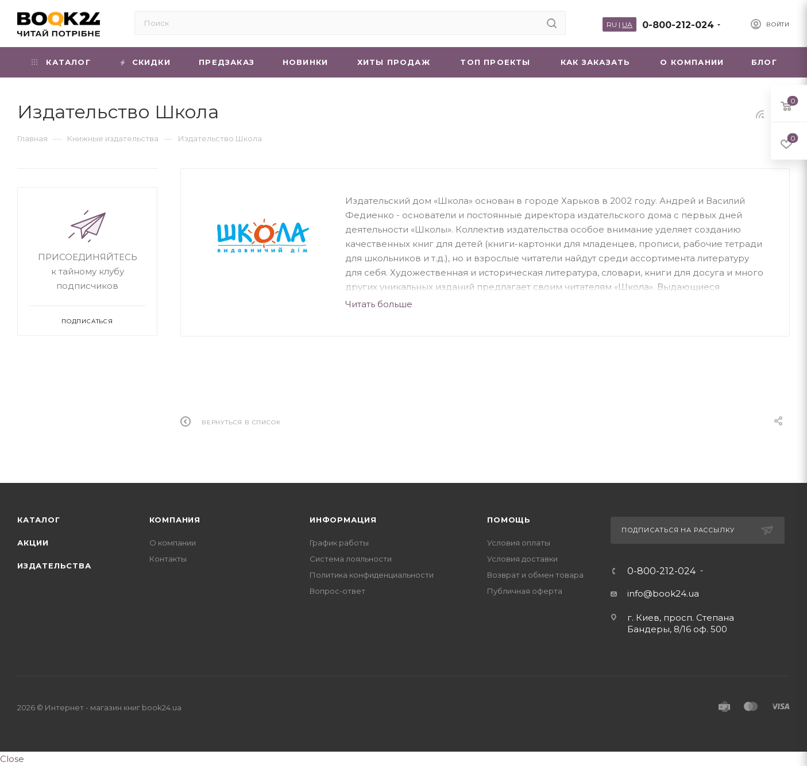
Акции (33, 542)
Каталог (38, 519)
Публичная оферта (524, 590)
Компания (174, 519)
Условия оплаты (518, 542)
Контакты (168, 558)
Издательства (54, 565)
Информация (343, 519)
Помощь (509, 519)
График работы (339, 542)
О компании (172, 542)
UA (627, 24)
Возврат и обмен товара (535, 574)
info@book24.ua (663, 593)
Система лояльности (351, 558)
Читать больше (378, 304)
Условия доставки (522, 558)
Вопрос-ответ (337, 590)
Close (12, 758)
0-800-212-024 (678, 25)
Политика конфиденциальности (372, 574)
